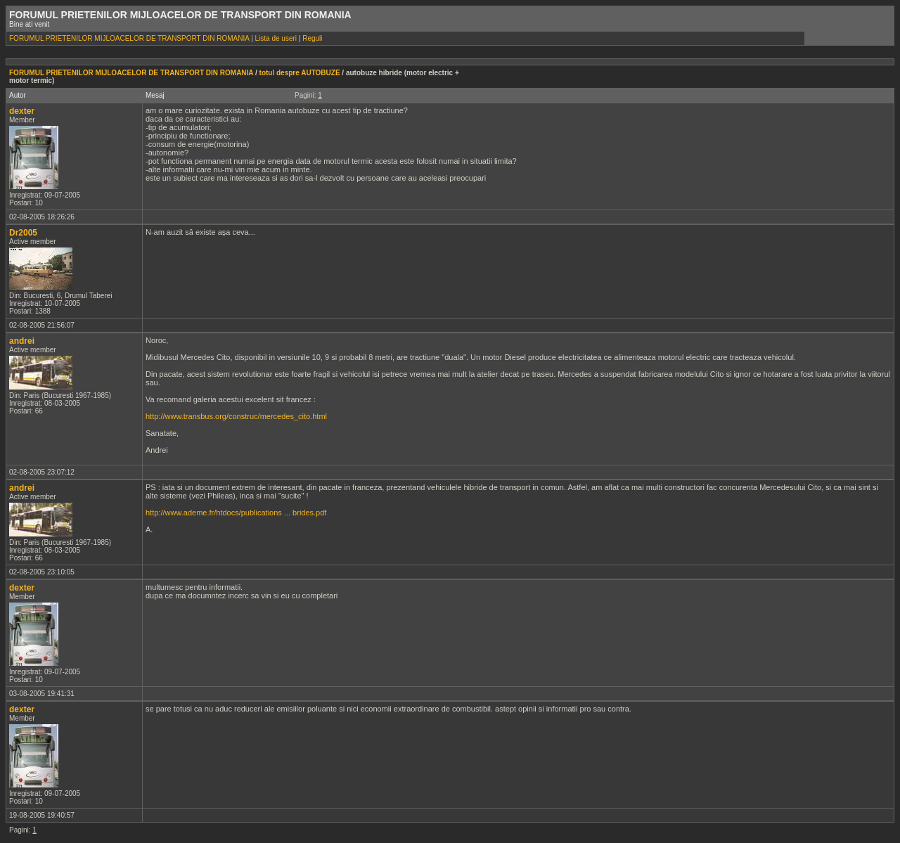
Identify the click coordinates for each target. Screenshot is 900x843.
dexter (21, 111)
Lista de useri (276, 38)
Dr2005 (23, 233)
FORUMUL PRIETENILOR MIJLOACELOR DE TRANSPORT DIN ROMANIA (129, 38)
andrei (21, 341)
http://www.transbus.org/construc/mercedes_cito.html (236, 416)
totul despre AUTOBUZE (299, 73)
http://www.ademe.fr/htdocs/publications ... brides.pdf (236, 512)
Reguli (312, 38)
